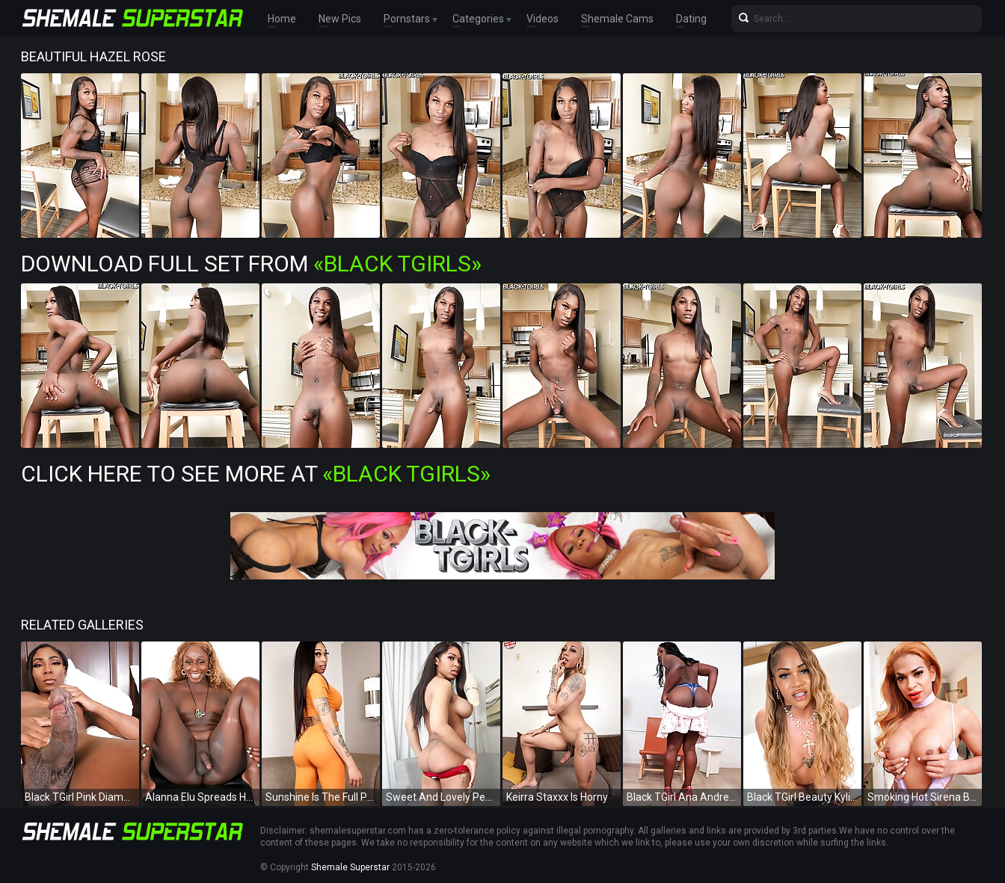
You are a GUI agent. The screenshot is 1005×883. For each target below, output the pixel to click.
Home (282, 19)
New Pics (340, 19)
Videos (542, 19)
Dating (691, 19)
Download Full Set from (251, 263)
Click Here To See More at (256, 474)
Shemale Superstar (350, 867)
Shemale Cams (617, 19)
